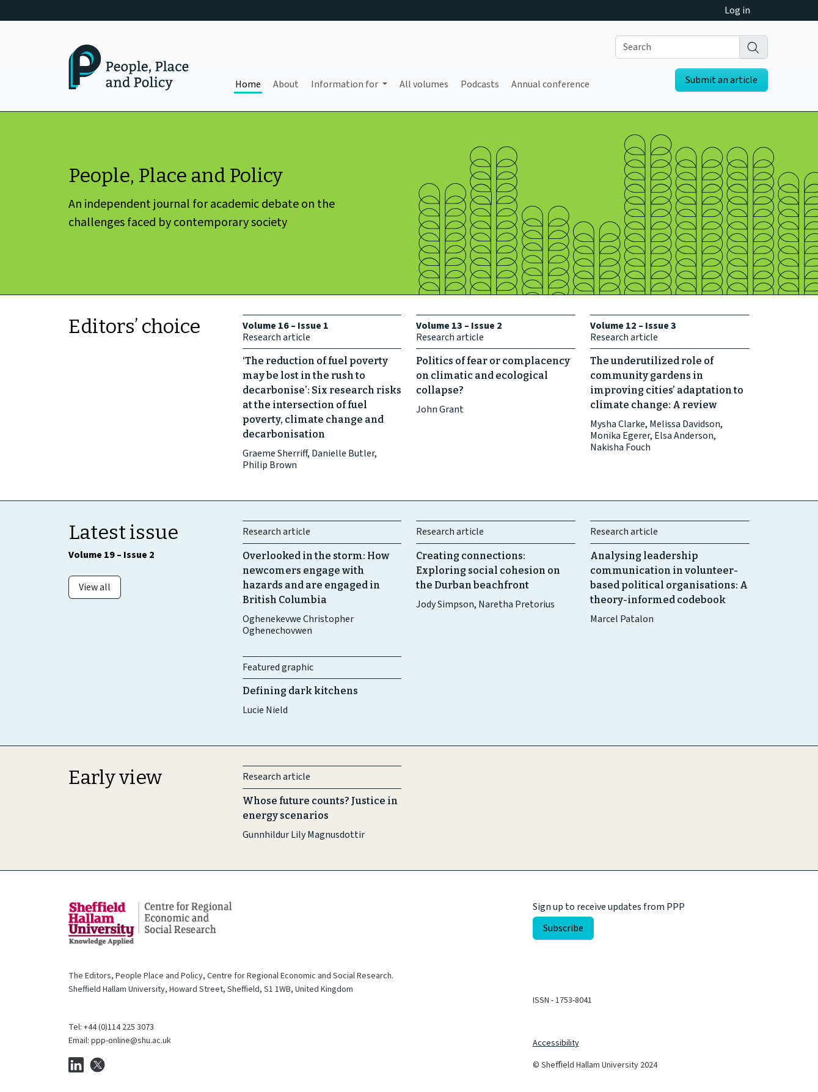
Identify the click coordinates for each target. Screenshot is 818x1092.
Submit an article (721, 80)
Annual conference (550, 84)
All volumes (424, 84)
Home (248, 84)
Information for (345, 84)
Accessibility (556, 1043)
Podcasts (480, 84)
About (286, 84)
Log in (737, 10)
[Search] (753, 47)
